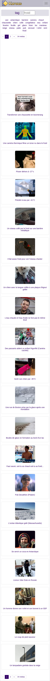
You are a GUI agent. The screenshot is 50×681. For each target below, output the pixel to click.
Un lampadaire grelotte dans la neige (25, 665)
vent (45, 28)
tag (17, 13)
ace (6, 20)
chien (15, 23)
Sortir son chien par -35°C (25, 379)
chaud (41, 20)
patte (19, 28)
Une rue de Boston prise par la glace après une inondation (25, 408)
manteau (43, 25)
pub (24, 28)
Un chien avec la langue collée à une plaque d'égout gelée (25, 288)
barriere (25, 20)
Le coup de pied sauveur (25, 637)
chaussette (6, 23)
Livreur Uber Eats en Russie (25, 580)
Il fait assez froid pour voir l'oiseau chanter (25, 259)
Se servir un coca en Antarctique (25, 552)
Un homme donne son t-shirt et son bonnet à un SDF (25, 608)
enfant (45, 23)
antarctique (15, 20)
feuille (13, 25)
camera (33, 20)
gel (19, 25)
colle (21, 23)
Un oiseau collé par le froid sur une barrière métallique (25, 229)
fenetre (6, 25)
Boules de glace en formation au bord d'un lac (25, 438)
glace (24, 25)
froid (24, 31)
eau (38, 23)
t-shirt (39, 28)
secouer (31, 28)
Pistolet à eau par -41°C (25, 200)
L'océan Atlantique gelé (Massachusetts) (25, 523)
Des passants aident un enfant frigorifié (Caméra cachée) (25, 349)
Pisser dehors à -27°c (25, 171)
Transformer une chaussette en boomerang (25, 115)
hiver (31, 25)
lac (36, 25)
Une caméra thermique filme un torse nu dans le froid (25, 143)
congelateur (30, 23)
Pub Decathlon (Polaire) (25, 495)
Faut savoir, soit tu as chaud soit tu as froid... (25, 466)
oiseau (12, 28)
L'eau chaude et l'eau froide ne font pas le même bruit (25, 319)
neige (4, 28)
